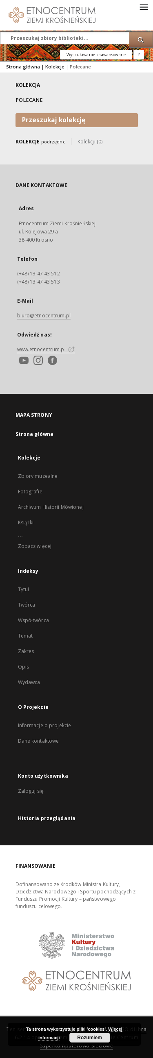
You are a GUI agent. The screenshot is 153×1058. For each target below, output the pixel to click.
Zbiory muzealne (38, 476)
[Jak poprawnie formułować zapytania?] (138, 54)
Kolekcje (54, 67)
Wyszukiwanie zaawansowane (96, 54)
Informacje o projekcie (44, 725)
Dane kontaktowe (38, 740)
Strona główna (23, 67)
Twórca (26, 604)
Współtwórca (33, 620)
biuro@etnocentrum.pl (44, 315)
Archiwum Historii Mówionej (51, 507)
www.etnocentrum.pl (46, 349)
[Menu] (143, 6)
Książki (26, 522)
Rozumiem (89, 1037)
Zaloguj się (31, 790)
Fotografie (30, 491)
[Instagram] (37, 361)
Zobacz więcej (35, 546)
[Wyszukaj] (141, 39)
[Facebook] (51, 361)
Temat (25, 635)
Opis (23, 666)
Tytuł (23, 589)
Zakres (26, 651)
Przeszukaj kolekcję (53, 120)
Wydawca (29, 682)
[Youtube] (23, 361)
